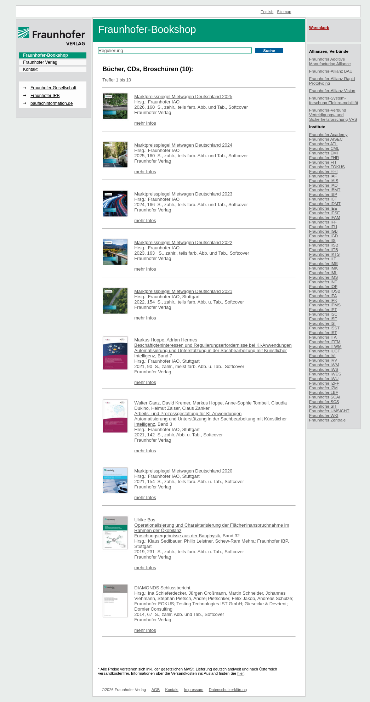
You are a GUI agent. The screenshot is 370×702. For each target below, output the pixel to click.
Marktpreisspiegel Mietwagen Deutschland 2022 (183, 242)
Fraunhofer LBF (323, 392)
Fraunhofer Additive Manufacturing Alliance (330, 61)
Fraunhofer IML (323, 272)
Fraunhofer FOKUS (327, 166)
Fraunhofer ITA (323, 337)
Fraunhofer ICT (323, 199)
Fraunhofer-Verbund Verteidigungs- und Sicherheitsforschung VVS (333, 114)
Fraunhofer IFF (323, 222)
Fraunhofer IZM (323, 387)
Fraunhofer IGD (323, 235)
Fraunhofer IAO (323, 185)
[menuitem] (52, 55)
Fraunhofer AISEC (326, 139)
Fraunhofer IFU (323, 226)
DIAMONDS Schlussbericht (162, 587)
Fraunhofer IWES (325, 374)
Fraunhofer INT (323, 281)
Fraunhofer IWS (323, 369)
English (267, 12)
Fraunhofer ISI (322, 323)
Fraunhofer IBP (323, 194)
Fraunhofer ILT (322, 258)
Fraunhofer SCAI (324, 397)
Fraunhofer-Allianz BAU (331, 71)
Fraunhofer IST (323, 332)
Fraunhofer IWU (323, 378)
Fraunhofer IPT (323, 309)
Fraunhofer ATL (323, 143)
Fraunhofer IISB (323, 245)
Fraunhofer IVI (322, 355)
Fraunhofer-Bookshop (45, 55)
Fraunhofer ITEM (324, 341)
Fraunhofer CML (324, 148)
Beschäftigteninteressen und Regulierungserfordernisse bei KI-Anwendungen (212, 345)
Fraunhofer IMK (323, 268)
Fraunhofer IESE (324, 212)
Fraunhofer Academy (328, 134)
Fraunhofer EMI (323, 153)
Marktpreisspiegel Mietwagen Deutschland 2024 (183, 145)
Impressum (194, 689)
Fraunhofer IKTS (324, 254)
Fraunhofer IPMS (325, 304)
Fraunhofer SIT (323, 406)
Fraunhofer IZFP (324, 383)
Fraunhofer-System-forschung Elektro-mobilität (333, 100)
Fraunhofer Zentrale (327, 420)
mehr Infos (145, 123)
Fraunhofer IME (323, 263)
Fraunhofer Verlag (40, 62)
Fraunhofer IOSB (324, 291)
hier (240, 673)
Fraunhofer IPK (323, 300)
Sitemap (284, 12)
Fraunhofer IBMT (324, 189)
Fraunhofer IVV (323, 360)
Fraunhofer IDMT (325, 203)
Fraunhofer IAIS (323, 180)
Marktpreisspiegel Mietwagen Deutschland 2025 (183, 96)
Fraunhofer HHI (323, 171)
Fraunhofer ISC (323, 314)
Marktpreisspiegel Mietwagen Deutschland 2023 (183, 194)
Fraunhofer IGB (323, 231)
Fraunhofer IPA (323, 295)
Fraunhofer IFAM (324, 217)
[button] (52, 81)
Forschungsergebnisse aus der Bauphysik (177, 535)
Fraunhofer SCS (324, 401)
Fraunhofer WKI (323, 415)
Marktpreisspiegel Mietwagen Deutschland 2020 (183, 471)
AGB (156, 689)
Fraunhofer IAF (323, 176)
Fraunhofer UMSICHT (329, 410)
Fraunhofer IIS (322, 240)
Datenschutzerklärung (228, 689)
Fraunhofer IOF (323, 286)
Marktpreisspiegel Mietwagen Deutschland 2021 (183, 291)
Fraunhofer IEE (323, 208)
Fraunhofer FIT (323, 162)
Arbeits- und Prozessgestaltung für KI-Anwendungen (187, 413)
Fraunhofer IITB (323, 249)
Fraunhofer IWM (324, 364)
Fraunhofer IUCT (324, 351)
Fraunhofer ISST (324, 327)
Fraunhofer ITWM (325, 346)
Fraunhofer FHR (324, 157)
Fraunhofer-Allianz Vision (332, 90)
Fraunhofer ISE (323, 318)
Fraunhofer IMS (323, 277)
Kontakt (30, 69)
